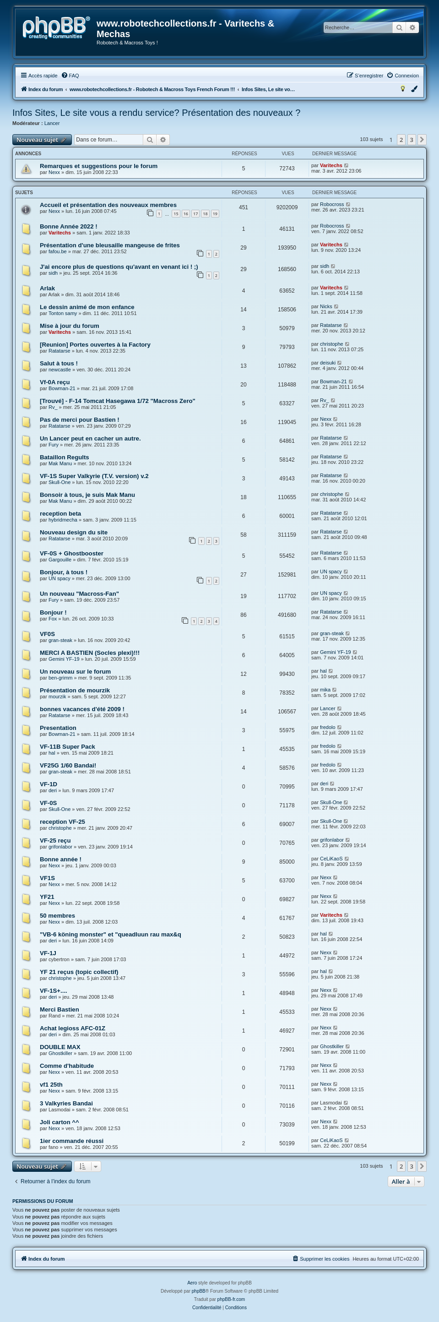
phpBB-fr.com (231, 1299)
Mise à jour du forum (69, 325)
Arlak (47, 288)
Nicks (326, 306)
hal (323, 671)
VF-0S (48, 803)
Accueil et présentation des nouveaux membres (108, 204)
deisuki (328, 362)
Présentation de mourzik (75, 690)
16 (186, 214)
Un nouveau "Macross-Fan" (79, 593)
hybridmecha (63, 519)
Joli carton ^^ (59, 1122)
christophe (331, 344)
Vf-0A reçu (55, 382)
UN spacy (59, 578)
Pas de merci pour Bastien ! (79, 419)
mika (325, 689)
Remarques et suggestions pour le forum (98, 166)
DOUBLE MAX (60, 1047)
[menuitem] (70, 75)
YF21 (47, 896)
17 (195, 214)
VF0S (47, 634)
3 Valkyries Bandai (66, 1103)
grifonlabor (60, 846)
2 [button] (401, 140)
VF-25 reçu (55, 840)
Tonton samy (63, 313)
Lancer (52, 123)
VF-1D (48, 784)
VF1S (47, 878)
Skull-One (59, 482)
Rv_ (53, 407)
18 (205, 214)
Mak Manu (60, 463)
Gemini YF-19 (64, 659)
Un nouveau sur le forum (75, 671)
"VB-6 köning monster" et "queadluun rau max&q (110, 934)
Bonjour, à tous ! (63, 572)
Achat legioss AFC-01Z (72, 1028)
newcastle (60, 369)
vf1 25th (51, 1084)
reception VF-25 (62, 821)
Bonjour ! (53, 612)
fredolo (328, 727)
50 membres (57, 915)
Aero (192, 1282)
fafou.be (58, 251)
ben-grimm (61, 677)
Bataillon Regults (64, 457)
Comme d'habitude (67, 1065)
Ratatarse (331, 325)
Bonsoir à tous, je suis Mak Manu (87, 494)
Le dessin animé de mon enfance (87, 307)
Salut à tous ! (59, 363)
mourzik (57, 696)
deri (53, 790)
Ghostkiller (60, 1053)
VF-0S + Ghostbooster (71, 553)
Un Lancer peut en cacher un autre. (90, 438)
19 (215, 214)
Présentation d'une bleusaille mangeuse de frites (110, 245)
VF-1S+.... (53, 990)
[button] (422, 139)
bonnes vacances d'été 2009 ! (82, 709)
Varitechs (331, 165)
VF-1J (48, 953)
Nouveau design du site (74, 532)
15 (175, 214)
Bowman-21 (62, 388)
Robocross (332, 204)
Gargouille (60, 559)
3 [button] (411, 140)
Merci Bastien (59, 1009)
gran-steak (60, 640)
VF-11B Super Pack (67, 746)
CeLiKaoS (331, 858)
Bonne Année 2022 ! (69, 226)
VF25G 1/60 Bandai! (68, 765)
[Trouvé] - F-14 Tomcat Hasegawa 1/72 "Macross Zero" (117, 400)
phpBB (199, 1291)
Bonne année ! (60, 859)
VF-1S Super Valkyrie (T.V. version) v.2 (94, 476)
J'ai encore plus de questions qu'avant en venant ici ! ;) (119, 266)
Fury (54, 444)
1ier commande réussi (71, 1140)
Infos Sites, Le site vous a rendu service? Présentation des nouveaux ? (156, 113)
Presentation (58, 727)
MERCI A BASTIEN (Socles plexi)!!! (90, 652)
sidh (53, 273)
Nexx (54, 172)
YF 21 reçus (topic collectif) (79, 971)
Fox (53, 618)
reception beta (60, 513)
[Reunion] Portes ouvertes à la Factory (95, 344)
